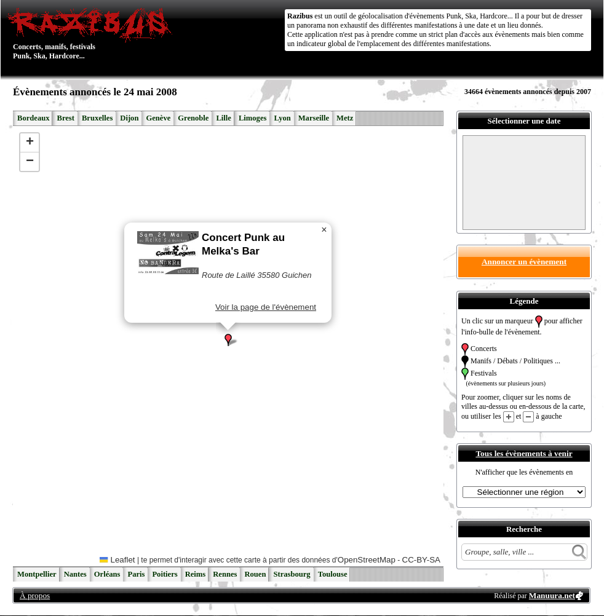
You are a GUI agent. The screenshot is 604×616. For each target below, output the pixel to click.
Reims (195, 574)
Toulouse (333, 574)
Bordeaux (33, 118)
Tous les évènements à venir (523, 453)
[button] (228, 340)
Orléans (107, 574)
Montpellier (37, 574)
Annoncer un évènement (524, 261)
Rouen (255, 574)
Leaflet (117, 559)
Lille (223, 118)
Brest (65, 118)
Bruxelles (97, 118)
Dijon (129, 118)
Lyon (282, 118)
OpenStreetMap (366, 559)
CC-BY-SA (421, 559)
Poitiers (164, 574)
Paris (136, 574)
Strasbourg (291, 574)
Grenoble (193, 118)
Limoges (252, 118)
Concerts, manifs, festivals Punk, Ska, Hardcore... (92, 33)
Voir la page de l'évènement (265, 307)
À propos (35, 595)
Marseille (313, 118)
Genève (158, 118)
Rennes (225, 574)
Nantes (75, 574)
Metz (344, 118)
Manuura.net (552, 595)
